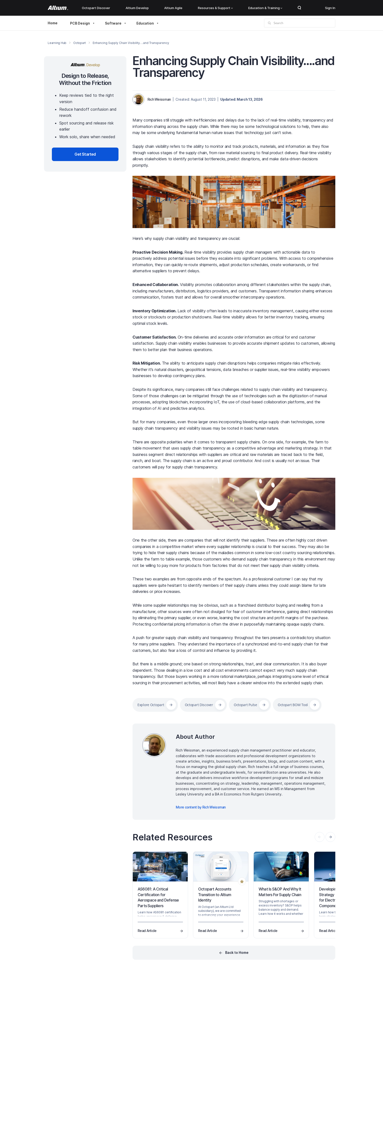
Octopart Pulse (245, 704)
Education (145, 23)
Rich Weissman (159, 99)
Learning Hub (57, 43)
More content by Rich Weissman (201, 807)
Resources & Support (215, 8)
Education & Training (265, 8)
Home (53, 23)
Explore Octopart (150, 704)
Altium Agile (173, 8)
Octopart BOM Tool (293, 704)
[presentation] (330, 837)
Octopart (79, 43)
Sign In (330, 8)
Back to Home (237, 952)
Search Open (299, 7)
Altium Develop (137, 8)
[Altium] (58, 8)
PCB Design (80, 23)
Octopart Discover (96, 8)
